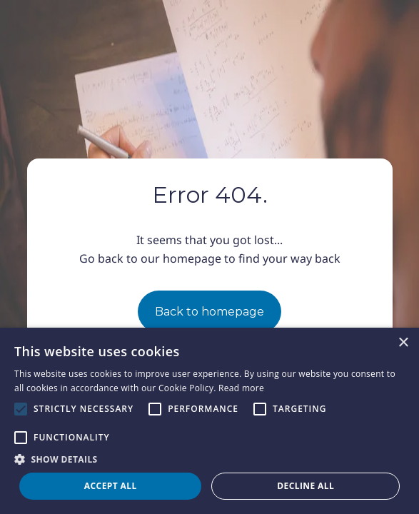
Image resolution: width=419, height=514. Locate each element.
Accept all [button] (110, 486)
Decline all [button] (305, 486)
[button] (209, 459)
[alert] (209, 421)
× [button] (403, 343)
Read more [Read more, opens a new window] (241, 388)
